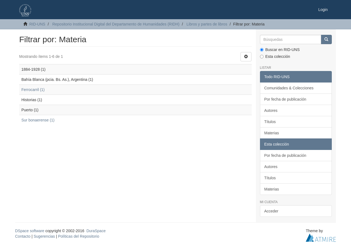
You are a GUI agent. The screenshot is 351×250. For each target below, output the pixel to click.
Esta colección (275, 56)
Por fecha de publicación (285, 99)
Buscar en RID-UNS (280, 49)
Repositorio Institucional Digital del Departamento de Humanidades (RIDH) (116, 24)
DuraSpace (96, 231)
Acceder (271, 211)
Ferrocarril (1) (33, 89)
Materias (271, 133)
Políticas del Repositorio (78, 236)
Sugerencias (44, 236)
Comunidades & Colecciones (289, 88)
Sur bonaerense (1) (38, 120)
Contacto (22, 236)
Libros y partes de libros (206, 24)
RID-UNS (37, 24)
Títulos (270, 122)
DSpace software (29, 231)
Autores (271, 110)
